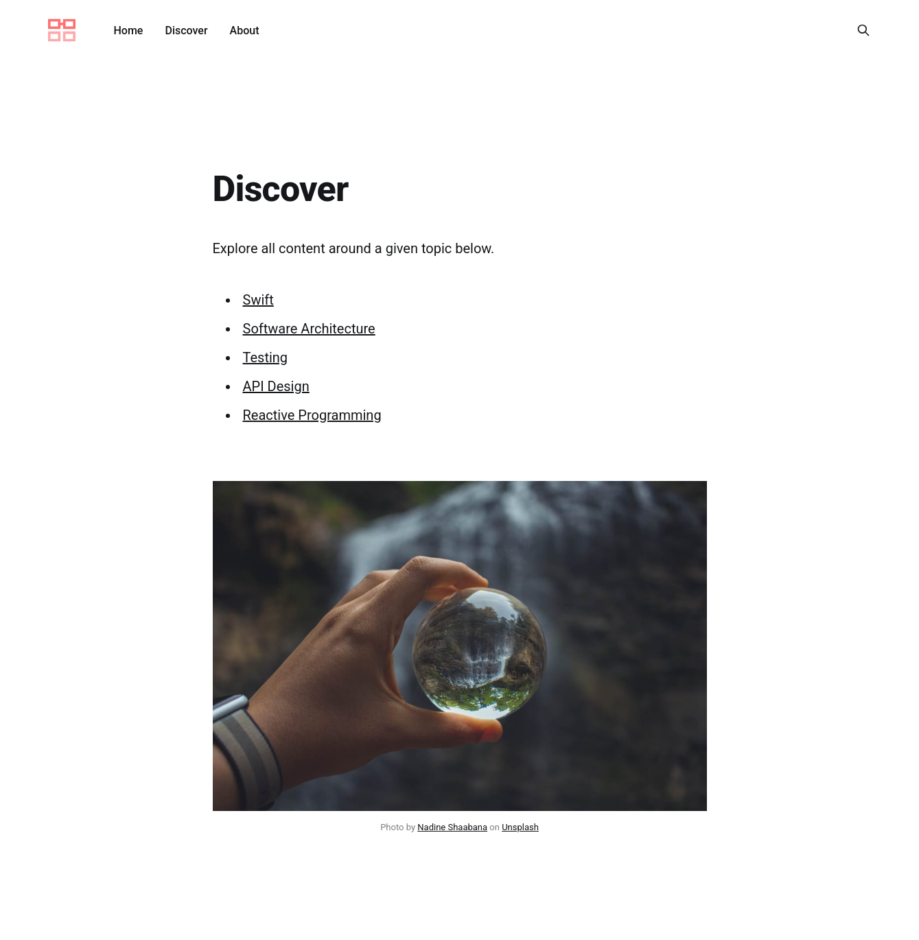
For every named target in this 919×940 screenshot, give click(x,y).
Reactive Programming (312, 415)
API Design (276, 386)
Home (128, 30)
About (244, 30)
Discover (186, 30)
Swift (258, 300)
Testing (265, 357)
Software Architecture (309, 328)
